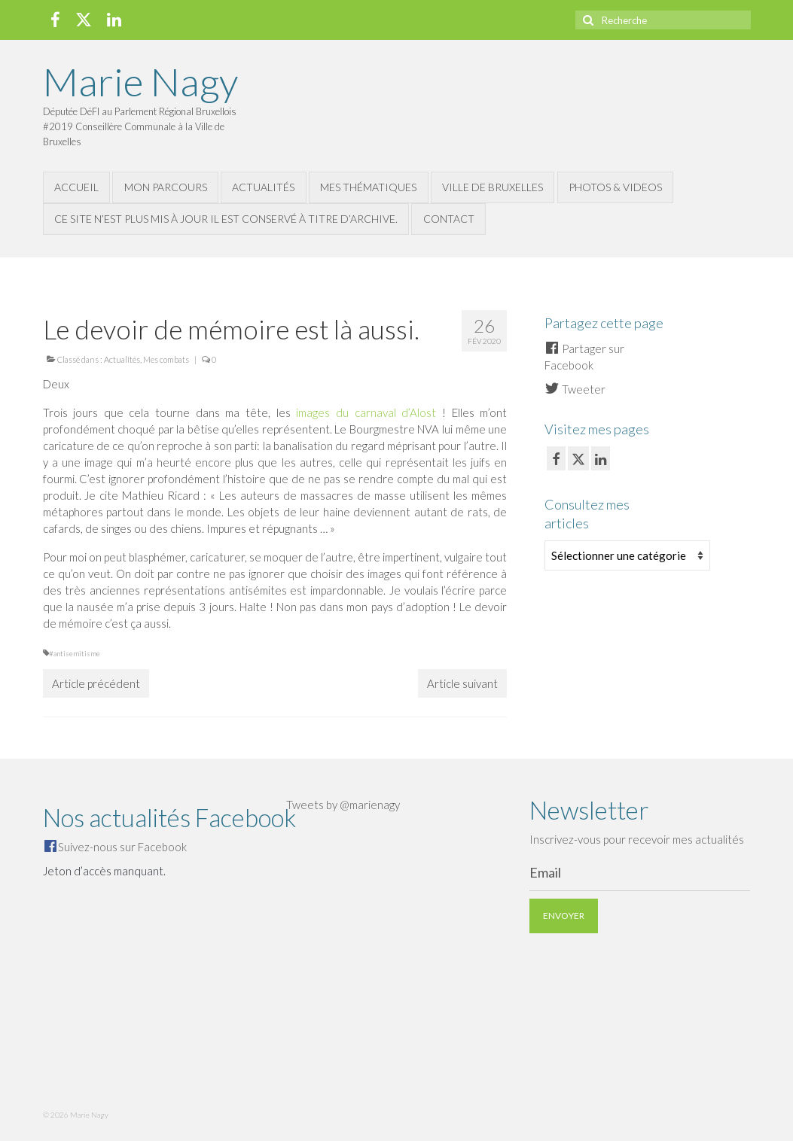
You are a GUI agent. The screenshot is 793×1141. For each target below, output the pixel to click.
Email (545, 872)
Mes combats (166, 359)
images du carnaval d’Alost (366, 412)
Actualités (122, 359)
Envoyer (563, 915)
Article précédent (96, 683)
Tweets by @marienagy (343, 804)
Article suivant (462, 683)
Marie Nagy (140, 81)
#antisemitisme (74, 653)
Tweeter (574, 389)
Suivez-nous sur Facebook (122, 846)
